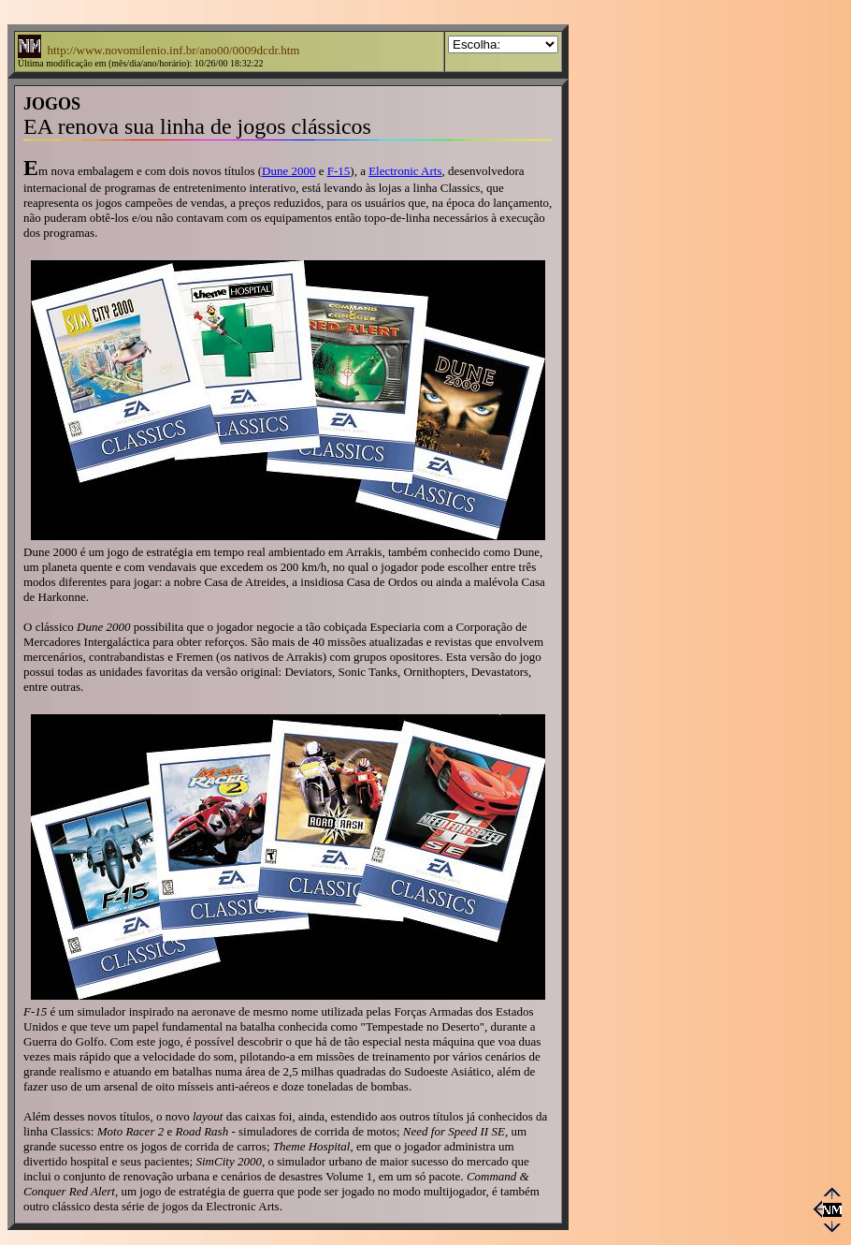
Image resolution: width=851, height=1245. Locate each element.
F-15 (339, 171)
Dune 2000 (288, 171)
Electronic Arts (404, 171)
